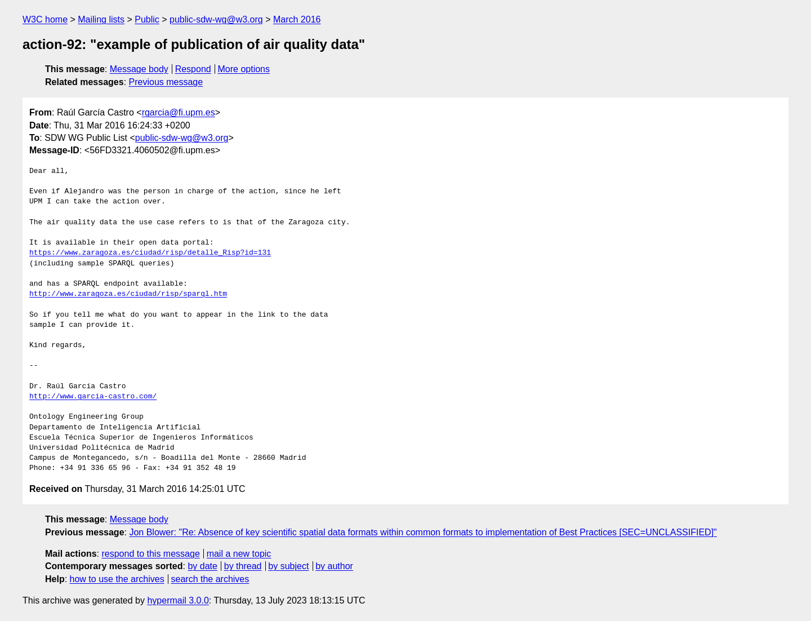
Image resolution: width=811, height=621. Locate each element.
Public (147, 19)
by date (202, 566)
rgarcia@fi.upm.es (178, 112)
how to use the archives (117, 579)
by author (334, 566)
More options (244, 69)
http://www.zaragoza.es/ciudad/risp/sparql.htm (128, 294)
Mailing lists (101, 19)
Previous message (166, 82)
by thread (243, 566)
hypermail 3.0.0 (177, 600)
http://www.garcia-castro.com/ (93, 397)
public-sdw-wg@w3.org (216, 19)
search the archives (210, 579)
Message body (139, 69)
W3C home (45, 19)
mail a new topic (239, 553)
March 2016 (297, 19)
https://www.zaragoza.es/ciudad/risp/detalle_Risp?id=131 (150, 253)
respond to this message (150, 553)
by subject (288, 566)
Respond (193, 69)
